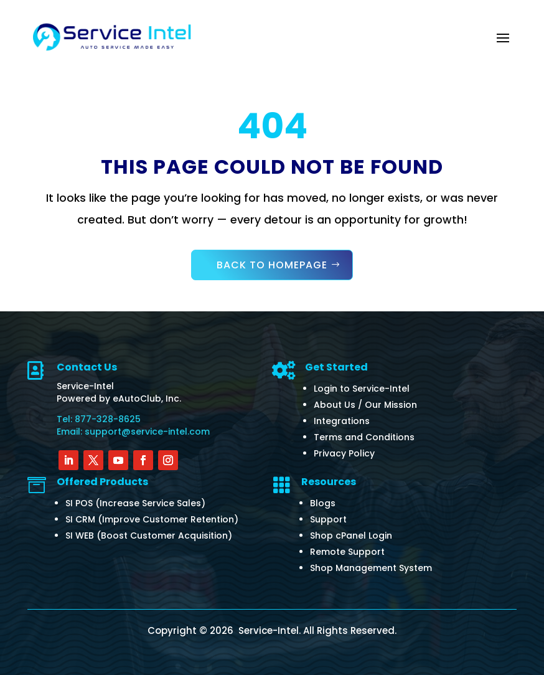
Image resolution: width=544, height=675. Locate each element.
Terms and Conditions (364, 437)
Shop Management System (371, 568)
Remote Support (347, 551)
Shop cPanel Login (351, 535)
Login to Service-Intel (362, 388)
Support (328, 519)
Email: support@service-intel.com (133, 431)
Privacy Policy (344, 453)
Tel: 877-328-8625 (99, 419)
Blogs (322, 503)
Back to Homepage (272, 265)
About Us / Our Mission (365, 405)
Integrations (342, 421)
